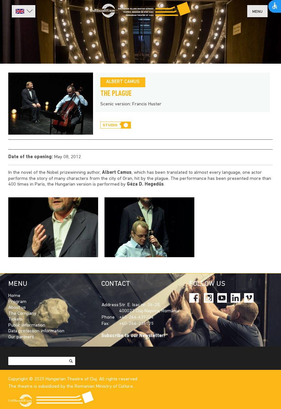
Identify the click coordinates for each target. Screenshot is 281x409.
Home (14, 295)
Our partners (21, 337)
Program (17, 302)
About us (17, 307)
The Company (22, 313)
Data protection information (36, 331)
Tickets (15, 319)
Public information (26, 325)
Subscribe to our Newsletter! (133, 336)
